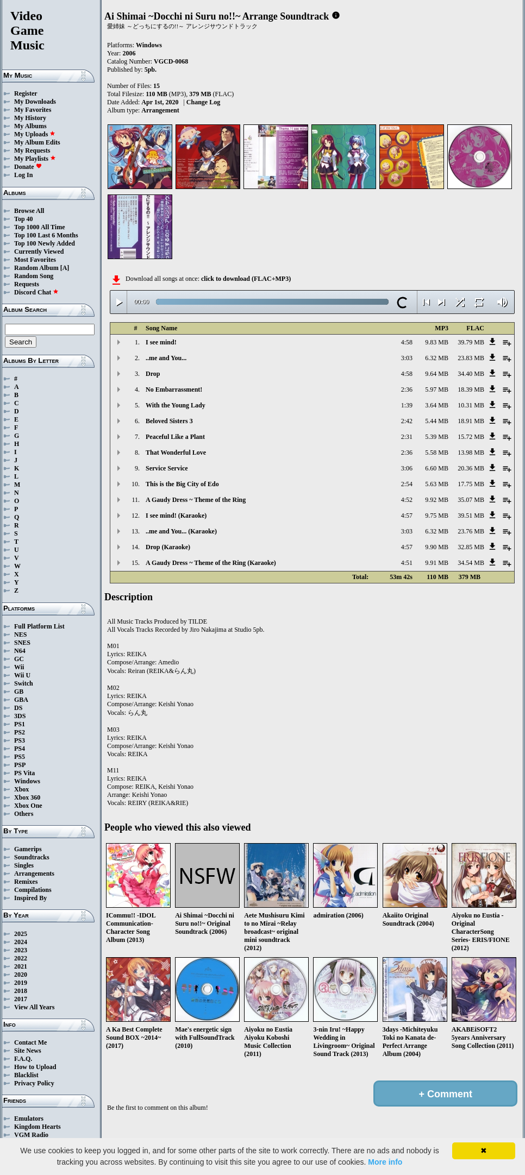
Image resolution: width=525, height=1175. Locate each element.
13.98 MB (471, 452)
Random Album (36, 268)
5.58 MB (436, 452)
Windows (27, 781)
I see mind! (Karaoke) (176, 515)
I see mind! (161, 342)
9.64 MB (436, 374)
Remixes (26, 881)
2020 (20, 974)
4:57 (406, 515)
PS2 (19, 732)
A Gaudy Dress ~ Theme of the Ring (196, 500)
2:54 (406, 484)
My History (30, 118)
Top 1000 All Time (39, 227)
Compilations (33, 890)
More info (385, 1162)
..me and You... (166, 358)
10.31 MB (471, 405)
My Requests (32, 150)
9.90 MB (436, 547)
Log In (23, 175)
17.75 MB (471, 484)
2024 (20, 942)
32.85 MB (471, 547)
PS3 (19, 740)
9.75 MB (436, 515)
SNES (22, 642)
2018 (20, 991)
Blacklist (26, 1075)
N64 (20, 651)
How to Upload (35, 1067)
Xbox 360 (27, 797)
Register (26, 93)
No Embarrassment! (174, 389)
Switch (23, 683)
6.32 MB (436, 358)
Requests (26, 284)
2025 (20, 934)
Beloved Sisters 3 (169, 421)
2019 (20, 983)
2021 (20, 966)
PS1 (19, 724)
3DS (20, 716)
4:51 (406, 563)
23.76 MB (471, 531)
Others (23, 814)
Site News (27, 1050)
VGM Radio (31, 1135)
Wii (19, 667)
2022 (20, 958)
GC (19, 659)
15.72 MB (471, 437)
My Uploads (34, 134)
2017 (20, 999)
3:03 (406, 358)
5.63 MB (436, 484)
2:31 (406, 437)
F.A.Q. (23, 1059)
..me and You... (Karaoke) (181, 531)
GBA (21, 699)
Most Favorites (35, 259)
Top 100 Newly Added (44, 243)
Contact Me (30, 1042)
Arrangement (160, 110)
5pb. (151, 69)
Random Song (33, 276)
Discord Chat (36, 292)
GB (18, 691)
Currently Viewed (39, 251)
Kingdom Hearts (37, 1126)
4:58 (406, 342)
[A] (65, 268)
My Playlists (35, 158)
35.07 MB (471, 500)
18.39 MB (471, 389)
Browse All (29, 211)
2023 (20, 950)
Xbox (21, 789)
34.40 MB (471, 374)
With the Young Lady (175, 405)
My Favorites (32, 110)
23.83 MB (471, 358)
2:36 (406, 389)
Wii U (22, 675)
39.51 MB (471, 515)
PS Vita (24, 773)
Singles (24, 865)
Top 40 (23, 219)
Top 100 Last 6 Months (46, 235)
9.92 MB (436, 500)
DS (18, 708)
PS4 (19, 748)
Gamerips (28, 849)
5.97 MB (436, 389)
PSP (20, 765)
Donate (28, 167)
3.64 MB (436, 405)
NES (20, 634)
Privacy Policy (34, 1083)
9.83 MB (436, 342)
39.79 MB (471, 342)
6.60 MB (436, 468)
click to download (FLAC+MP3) (246, 278)
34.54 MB (471, 563)
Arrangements (34, 873)
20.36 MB (471, 468)
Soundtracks (31, 857)
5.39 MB (436, 437)
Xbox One (28, 805)
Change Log (203, 102)
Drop (153, 374)
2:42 (406, 421)
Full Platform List (39, 626)
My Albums (30, 126)
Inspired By (30, 898)
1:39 (406, 405)
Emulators (28, 1118)
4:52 (406, 500)
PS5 (19, 757)
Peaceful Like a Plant (175, 437)
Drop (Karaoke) (168, 547)
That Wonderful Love (176, 452)
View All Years (34, 1007)
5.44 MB (436, 421)
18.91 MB (471, 421)
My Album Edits (37, 142)
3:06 (406, 468)
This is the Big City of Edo (182, 484)
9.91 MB (436, 563)
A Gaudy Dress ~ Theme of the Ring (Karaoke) (211, 563)
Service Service (167, 468)
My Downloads (35, 101)
